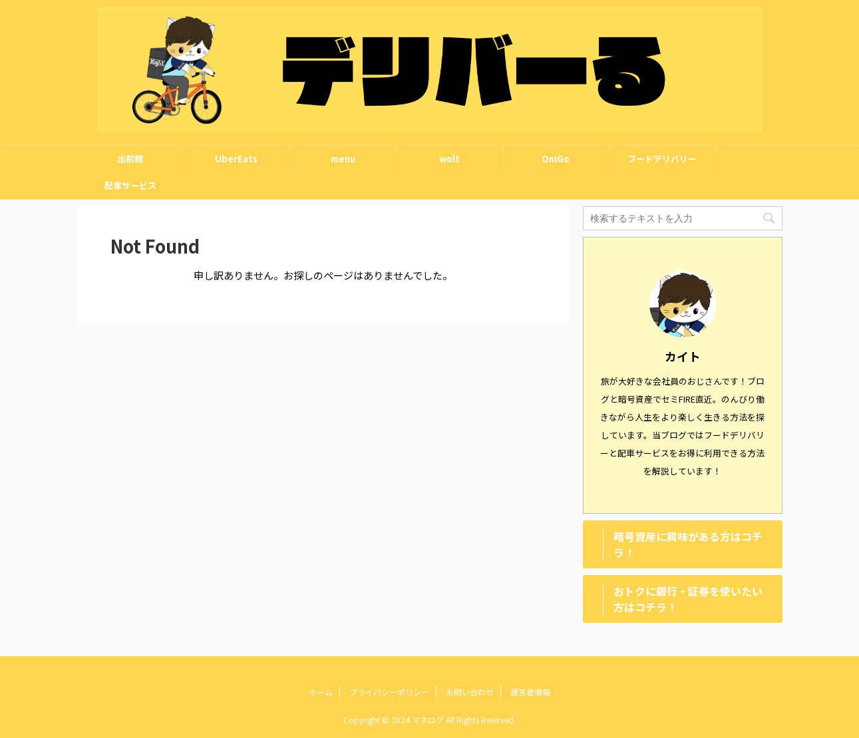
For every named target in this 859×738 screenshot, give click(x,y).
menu (343, 158)
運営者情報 (530, 691)
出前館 (130, 158)
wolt (449, 158)
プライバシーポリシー (389, 691)
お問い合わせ (470, 691)
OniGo (556, 158)
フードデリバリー (662, 158)
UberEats (236, 158)
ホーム (321, 691)
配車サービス (130, 185)
